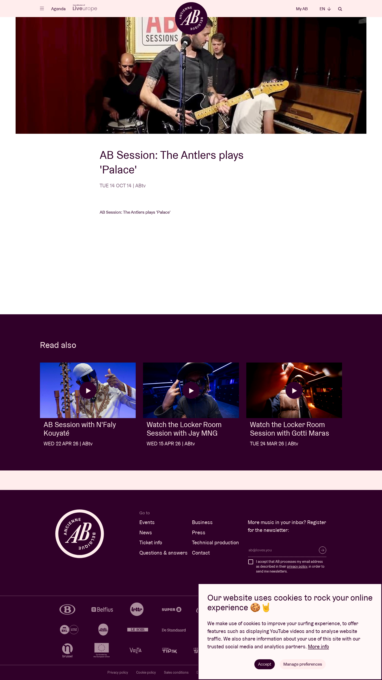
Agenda (58, 8)
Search (340, 9)
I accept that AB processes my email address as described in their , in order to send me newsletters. (290, 566)
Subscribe (322, 550)
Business (202, 522)
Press (198, 532)
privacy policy (297, 566)
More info (318, 646)
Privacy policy (117, 672)
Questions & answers (163, 552)
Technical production (215, 542)
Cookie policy (146, 672)
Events (147, 522)
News (145, 532)
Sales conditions (176, 672)
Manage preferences (302, 664)
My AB (302, 8)
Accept (264, 664)
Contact (201, 552)
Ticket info (150, 542)
